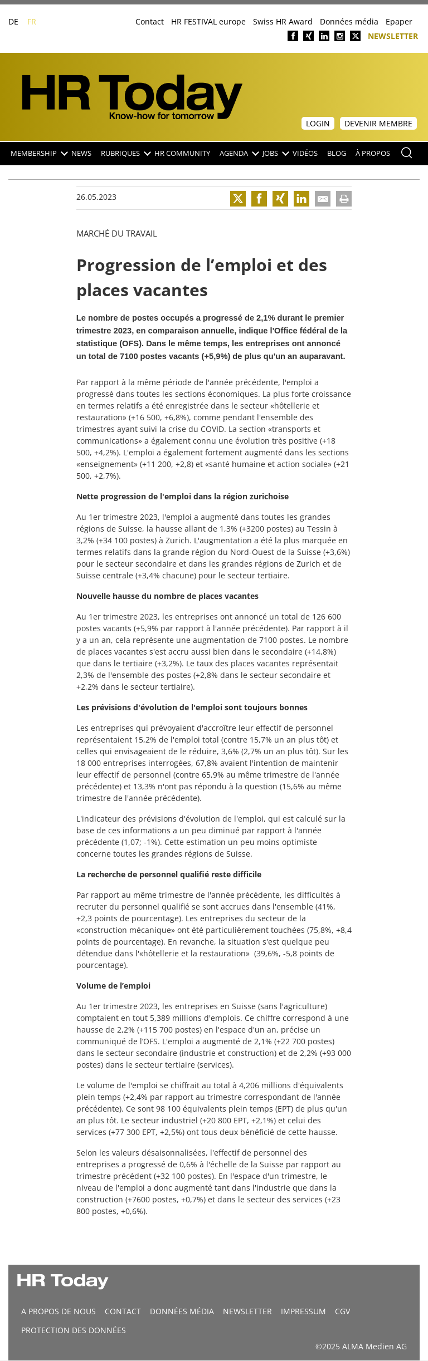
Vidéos (305, 153)
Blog (336, 153)
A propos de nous (58, 1311)
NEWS (81, 153)
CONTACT (123, 1311)
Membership (39, 153)
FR (31, 21)
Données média (349, 21)
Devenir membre (378, 123)
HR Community (182, 153)
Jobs (275, 153)
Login (318, 123)
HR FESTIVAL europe (208, 21)
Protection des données (73, 1330)
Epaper (399, 21)
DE (13, 21)
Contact (149, 21)
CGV (342, 1311)
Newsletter (393, 35)
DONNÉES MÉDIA (182, 1311)
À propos (373, 153)
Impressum (303, 1311)
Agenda (239, 153)
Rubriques (125, 153)
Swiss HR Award (283, 21)
